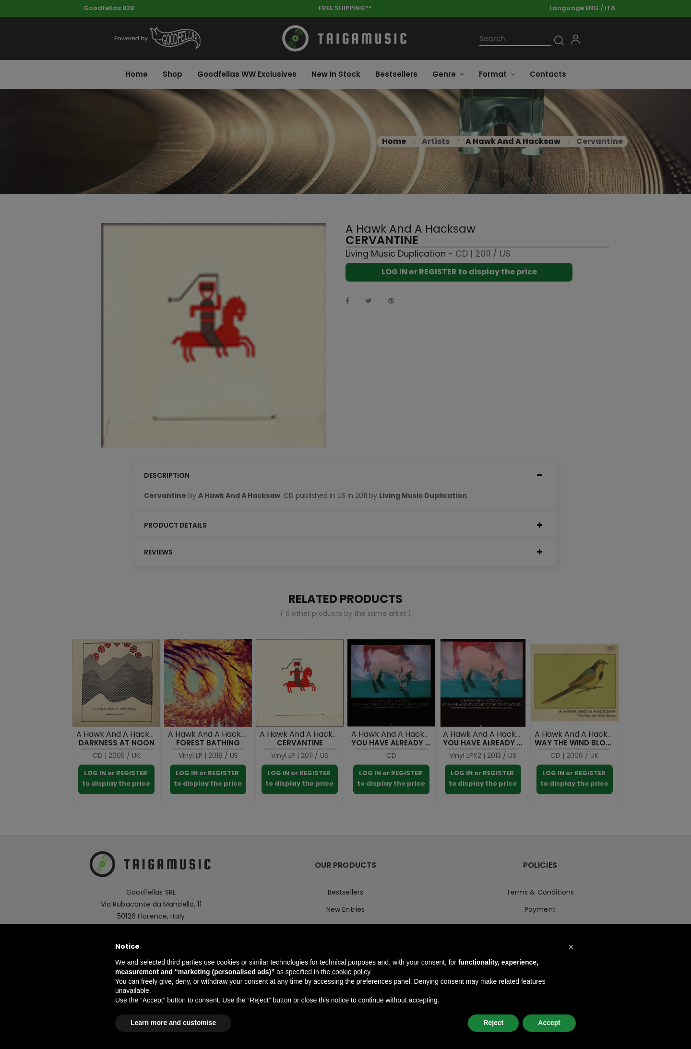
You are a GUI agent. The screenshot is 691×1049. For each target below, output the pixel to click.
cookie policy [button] (351, 972)
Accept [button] (549, 1022)
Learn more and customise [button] (173, 1022)
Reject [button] (493, 1022)
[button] (571, 947)
